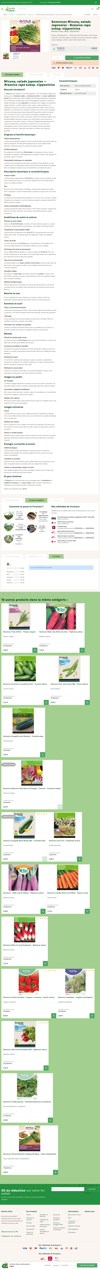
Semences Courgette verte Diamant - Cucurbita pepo (23, 736)
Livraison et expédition (36, 75)
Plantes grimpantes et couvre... (44, 1231)
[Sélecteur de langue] (97, 2)
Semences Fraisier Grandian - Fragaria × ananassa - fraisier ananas (28, 997)
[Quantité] (57, 58)
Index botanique (73, 1229)
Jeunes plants (30, 1226)
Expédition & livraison (36, 556)
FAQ (69, 1218)
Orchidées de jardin (44, 1220)
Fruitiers (29, 1223)
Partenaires (72, 1232)
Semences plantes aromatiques (59, 1229)
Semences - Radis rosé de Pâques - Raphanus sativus (23, 893)
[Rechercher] (38, 9)
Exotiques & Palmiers (44, 1216)
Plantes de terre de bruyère (45, 1225)
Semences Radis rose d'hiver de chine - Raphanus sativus (61, 632)
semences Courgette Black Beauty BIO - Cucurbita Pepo (24, 841)
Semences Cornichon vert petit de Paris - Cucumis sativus (25, 684)
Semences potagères (56, 1219)
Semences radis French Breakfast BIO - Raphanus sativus (25, 1049)
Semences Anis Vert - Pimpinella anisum (64, 841)
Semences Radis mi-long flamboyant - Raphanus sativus (24, 945)
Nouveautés (30, 1229)
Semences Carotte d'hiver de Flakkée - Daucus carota (67, 893)
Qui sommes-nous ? (74, 1215)
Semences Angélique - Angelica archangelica (75, 997)
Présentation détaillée (12, 75)
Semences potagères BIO (58, 1224)
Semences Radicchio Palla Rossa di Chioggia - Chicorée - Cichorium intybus (32, 788)
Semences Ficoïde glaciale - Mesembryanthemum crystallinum (27, 1102)
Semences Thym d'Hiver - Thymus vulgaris (19, 632)
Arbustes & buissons (30, 1219)
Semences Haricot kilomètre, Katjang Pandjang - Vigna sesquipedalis (29, 1154)
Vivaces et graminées (29, 1233)
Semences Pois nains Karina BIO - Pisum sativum (69, 684)
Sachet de (48, 1265)
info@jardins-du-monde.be (11, 1236)
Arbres (28, 1215)
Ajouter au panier (82, 58)
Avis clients (57, 75)
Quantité (65, 1265)
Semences (56, 1215)
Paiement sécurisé (74, 1226)
